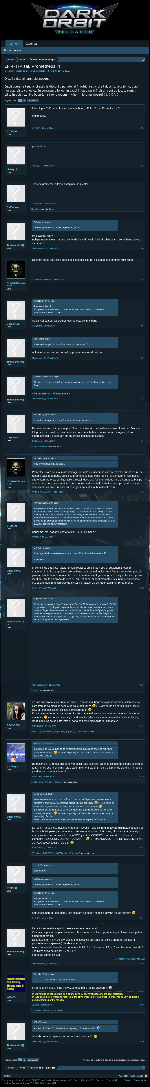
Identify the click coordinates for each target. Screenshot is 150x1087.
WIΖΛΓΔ (60, 853)
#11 (142, 537)
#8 (142, 398)
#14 (142, 726)
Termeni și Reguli (114, 1080)
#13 (142, 685)
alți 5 (78, 731)
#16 (142, 848)
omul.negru (36, 782)
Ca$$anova (13, 207)
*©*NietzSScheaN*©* (16, 284)
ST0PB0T (52, 71)
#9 (142, 441)
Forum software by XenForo (27, 1080)
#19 (142, 1005)
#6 (142, 326)
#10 (142, 492)
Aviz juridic (123, 1076)
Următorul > (33, 100)
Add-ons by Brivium (30, 1083)
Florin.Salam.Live (39, 446)
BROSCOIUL (14, 725)
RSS (146, 1076)
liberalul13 (36, 209)
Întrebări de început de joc (26, 71)
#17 (142, 918)
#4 (142, 248)
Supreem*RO (14, 571)
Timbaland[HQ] (15, 245)
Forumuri (14, 44)
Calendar (32, 43)
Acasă (140, 1076)
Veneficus (35, 731)
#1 (142, 128)
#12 (142, 588)
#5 (142, 279)
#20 (142, 1041)
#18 (142, 963)
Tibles (34, 1010)
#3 (142, 204)
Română (6, 1076)
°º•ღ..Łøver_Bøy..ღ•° (63, 731)
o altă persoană (73, 853)
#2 (142, 166)
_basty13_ (12, 169)
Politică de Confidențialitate (136, 1080)
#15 (142, 776)
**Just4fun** (36, 853)
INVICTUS (36, 690)
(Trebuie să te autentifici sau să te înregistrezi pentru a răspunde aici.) (114, 1060)
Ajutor (133, 1076)
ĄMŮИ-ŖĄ (12, 766)
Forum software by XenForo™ (78, 1080)
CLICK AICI (112, 94)
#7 (142, 358)
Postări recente (12, 50)
